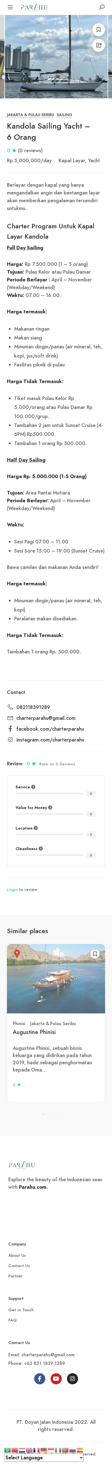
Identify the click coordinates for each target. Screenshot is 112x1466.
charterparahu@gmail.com (46, 718)
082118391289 (33, 707)
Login (12, 889)
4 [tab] (68, 1114)
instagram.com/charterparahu (50, 740)
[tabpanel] (56, 1023)
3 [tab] (60, 1114)
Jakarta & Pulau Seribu (30, 115)
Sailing (64, 115)
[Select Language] (44, 1457)
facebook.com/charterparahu (50, 729)
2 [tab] (52, 1114)
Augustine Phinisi (34, 1032)
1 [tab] (43, 1114)
